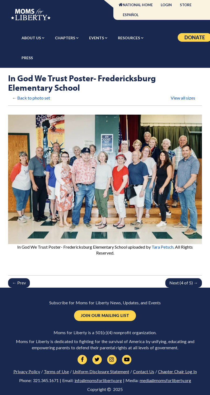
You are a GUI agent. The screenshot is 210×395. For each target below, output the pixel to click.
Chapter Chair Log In (177, 371)
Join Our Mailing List (105, 315)
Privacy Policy (26, 371)
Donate (194, 37)
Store (185, 5)
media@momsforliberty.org (165, 380)
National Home (138, 5)
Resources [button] (129, 38)
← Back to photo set (31, 97)
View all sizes (183, 97)
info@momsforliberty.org (98, 380)
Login (166, 5)
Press (27, 57)
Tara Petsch (162, 246)
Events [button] (97, 38)
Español (131, 15)
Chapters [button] (65, 38)
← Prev (19, 282)
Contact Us (143, 371)
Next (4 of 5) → (183, 282)
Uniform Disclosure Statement (101, 371)
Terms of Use (56, 371)
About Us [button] (32, 38)
